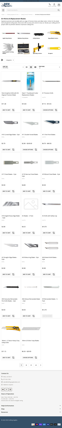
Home (3, 14)
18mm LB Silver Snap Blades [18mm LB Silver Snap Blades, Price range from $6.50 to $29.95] (30, 340)
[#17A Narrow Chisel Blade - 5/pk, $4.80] (31, 162)
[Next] (41, 365)
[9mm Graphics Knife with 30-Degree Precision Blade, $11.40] (11, 81)
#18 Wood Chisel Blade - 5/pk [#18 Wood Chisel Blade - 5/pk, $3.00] (51, 174)
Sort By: (5, 66)
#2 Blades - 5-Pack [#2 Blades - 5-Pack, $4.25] (27, 216)
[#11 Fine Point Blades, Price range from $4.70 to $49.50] (51, 122)
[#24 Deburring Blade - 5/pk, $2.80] (31, 245)
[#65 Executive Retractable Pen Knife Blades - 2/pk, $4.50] (11, 287)
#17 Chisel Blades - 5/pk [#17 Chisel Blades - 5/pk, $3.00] (9, 174)
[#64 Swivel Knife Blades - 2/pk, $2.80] (51, 245)
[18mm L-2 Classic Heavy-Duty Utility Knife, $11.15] (11, 328)
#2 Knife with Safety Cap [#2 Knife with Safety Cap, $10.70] (49, 216)
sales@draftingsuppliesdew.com (10, 382)
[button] (10, 60)
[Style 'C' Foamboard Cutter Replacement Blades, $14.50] (31, 81)
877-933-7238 (5, 379)
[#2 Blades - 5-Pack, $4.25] (31, 204)
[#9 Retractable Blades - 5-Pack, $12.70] (51, 287)
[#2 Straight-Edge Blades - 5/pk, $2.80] (11, 245)
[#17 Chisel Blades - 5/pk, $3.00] (11, 162)
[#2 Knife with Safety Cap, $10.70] (51, 204)
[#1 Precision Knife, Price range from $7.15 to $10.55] (51, 81)
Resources (31, 412)
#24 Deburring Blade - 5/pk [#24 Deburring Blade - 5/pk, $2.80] (30, 257)
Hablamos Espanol (7, 384)
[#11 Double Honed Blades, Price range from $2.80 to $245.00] (31, 122)
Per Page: (42, 66)
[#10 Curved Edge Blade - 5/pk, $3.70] (11, 122)
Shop (31, 409)
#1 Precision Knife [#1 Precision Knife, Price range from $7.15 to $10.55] (47, 93)
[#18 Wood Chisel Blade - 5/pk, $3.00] (51, 162)
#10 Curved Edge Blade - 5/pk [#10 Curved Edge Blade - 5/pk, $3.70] (11, 134)
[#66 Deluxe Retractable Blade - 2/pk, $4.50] (31, 287)
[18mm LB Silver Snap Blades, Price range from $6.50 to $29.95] (31, 328)
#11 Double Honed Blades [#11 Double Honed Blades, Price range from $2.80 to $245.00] (30, 134)
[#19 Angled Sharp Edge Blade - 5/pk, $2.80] (11, 204)
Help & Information (31, 406)
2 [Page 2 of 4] (26, 365)
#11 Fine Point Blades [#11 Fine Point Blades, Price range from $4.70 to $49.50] (48, 134)
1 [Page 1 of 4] (21, 365)
